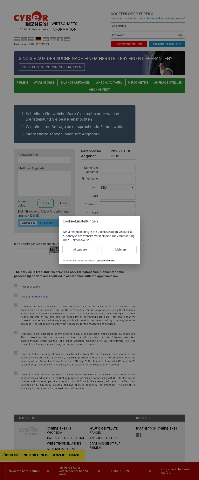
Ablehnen (120, 249)
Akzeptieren (80, 249)
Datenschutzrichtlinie (105, 260)
